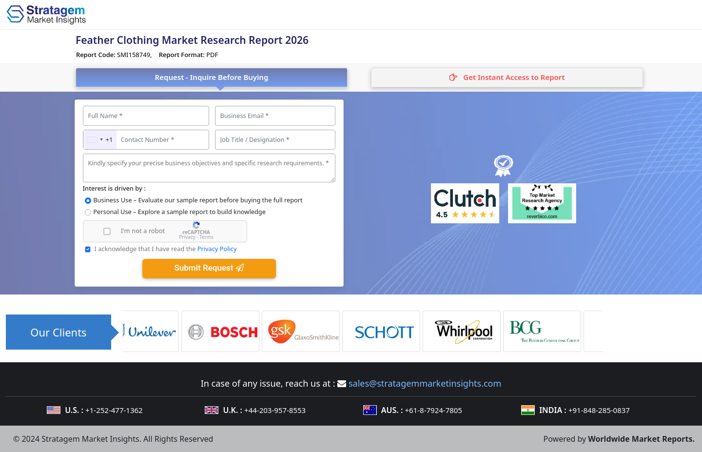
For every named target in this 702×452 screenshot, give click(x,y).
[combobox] (100, 139)
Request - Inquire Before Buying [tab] (212, 77)
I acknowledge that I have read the (165, 248)
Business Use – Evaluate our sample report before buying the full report (197, 200)
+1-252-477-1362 (113, 410)
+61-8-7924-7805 (433, 410)
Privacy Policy (217, 248)
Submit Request (208, 268)
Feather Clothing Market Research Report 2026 (192, 40)
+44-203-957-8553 (275, 410)
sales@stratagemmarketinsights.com (425, 383)
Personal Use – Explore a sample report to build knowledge (179, 211)
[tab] (507, 77)
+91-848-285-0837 (599, 410)
